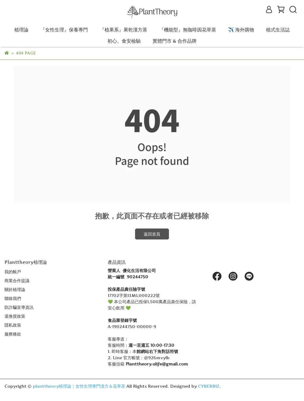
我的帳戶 (12, 271)
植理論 (21, 30)
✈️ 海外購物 (241, 30)
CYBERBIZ (208, 386)
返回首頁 (152, 234)
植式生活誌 (278, 30)
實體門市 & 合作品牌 (175, 41)
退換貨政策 (14, 316)
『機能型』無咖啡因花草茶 (187, 30)
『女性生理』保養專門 (64, 30)
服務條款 (12, 333)
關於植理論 (14, 289)
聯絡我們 (12, 298)
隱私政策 (12, 324)
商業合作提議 (16, 280)
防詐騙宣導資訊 (19, 307)
